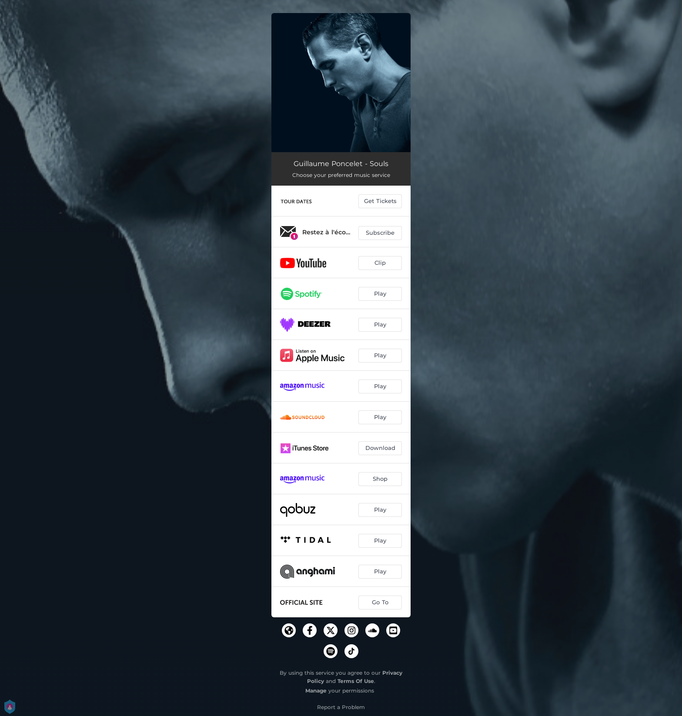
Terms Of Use (356, 681)
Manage (316, 690)
